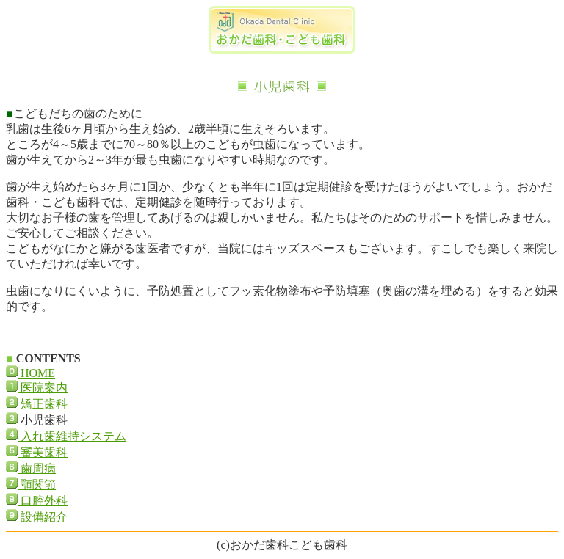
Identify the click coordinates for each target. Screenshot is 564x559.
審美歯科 (43, 452)
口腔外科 (43, 500)
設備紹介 (43, 517)
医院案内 (43, 387)
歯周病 (37, 468)
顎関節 (37, 484)
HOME (36, 373)
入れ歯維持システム (72, 436)
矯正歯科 (43, 404)
